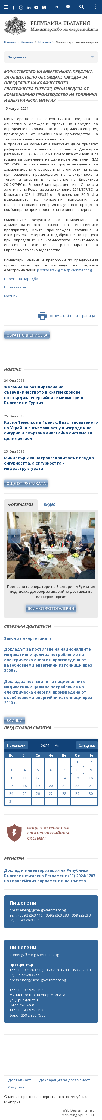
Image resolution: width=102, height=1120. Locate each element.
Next (87, 536)
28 (64, 793)
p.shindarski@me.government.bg (64, 270)
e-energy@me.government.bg (34, 954)
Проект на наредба (21, 278)
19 (38, 785)
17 (11, 785)
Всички (15, 720)
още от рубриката (26, 483)
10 (11, 778)
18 (25, 785)
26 (38, 793)
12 (38, 778)
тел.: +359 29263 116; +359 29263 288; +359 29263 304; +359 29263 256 (50, 918)
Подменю (16, 57)
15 (77, 778)
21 (64, 785)
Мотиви (11, 295)
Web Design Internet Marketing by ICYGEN (78, 1112)
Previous (14, 536)
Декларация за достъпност (64, 1079)
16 (91, 778)
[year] (45, 745)
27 (51, 793)
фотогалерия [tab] (20, 504)
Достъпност (19, 1079)
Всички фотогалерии (51, 608)
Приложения (15, 287)
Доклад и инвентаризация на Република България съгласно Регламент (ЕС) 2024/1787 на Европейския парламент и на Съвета (49, 875)
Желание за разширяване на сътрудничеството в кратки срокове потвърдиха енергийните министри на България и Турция (45, 395)
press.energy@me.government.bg (38, 910)
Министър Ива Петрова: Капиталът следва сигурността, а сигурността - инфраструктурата (49, 463)
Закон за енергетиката (28, 638)
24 (11, 793)
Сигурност (17, 1087)
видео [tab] (49, 504)
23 (91, 785)
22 (77, 785)
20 (51, 785)
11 (25, 778)
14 (64, 778)
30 (91, 793)
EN (56, 6)
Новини (27, 42)
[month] (59, 745)
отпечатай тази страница (66, 316)
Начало (10, 42)
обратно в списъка (27, 335)
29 (77, 793)
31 (11, 801)
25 (25, 793)
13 (51, 778)
